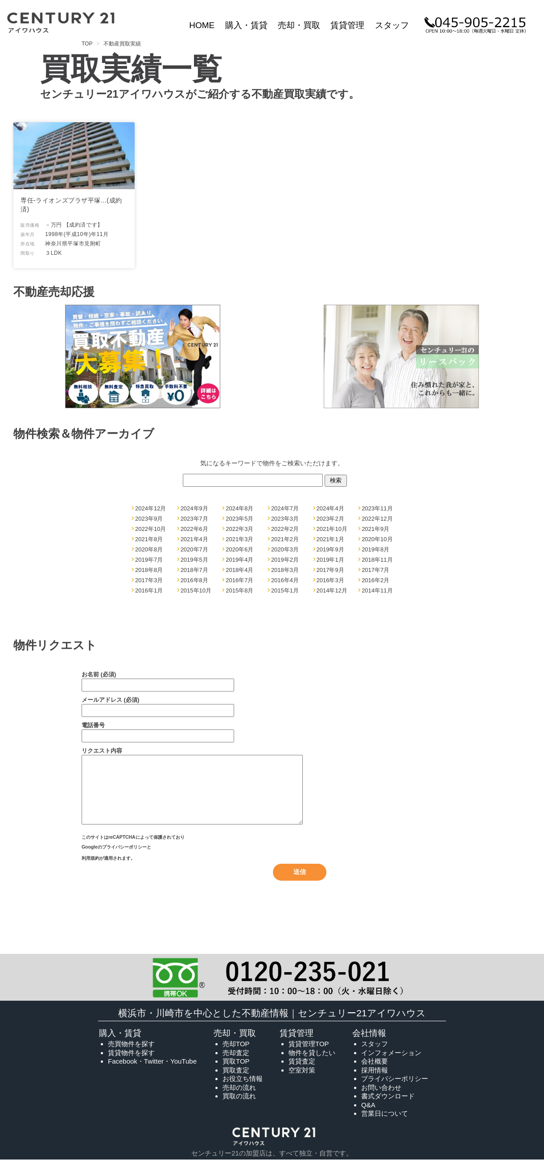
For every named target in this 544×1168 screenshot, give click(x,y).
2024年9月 (194, 508)
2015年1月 (285, 590)
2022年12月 (377, 518)
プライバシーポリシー (124, 858)
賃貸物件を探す (131, 1060)
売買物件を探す (131, 1051)
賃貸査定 (301, 1068)
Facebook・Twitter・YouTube (152, 1068)
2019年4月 (239, 559)
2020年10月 (377, 539)
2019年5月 (194, 559)
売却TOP (236, 1051)
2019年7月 (149, 559)
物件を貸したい (311, 1060)
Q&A (368, 1112)
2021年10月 (332, 529)
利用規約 (90, 866)
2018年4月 (239, 570)
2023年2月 (330, 518)
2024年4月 (330, 508)
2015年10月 (196, 590)
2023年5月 (239, 518)
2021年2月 (285, 539)
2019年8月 (375, 549)
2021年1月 (330, 539)
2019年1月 (330, 559)
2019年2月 (285, 559)
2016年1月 (149, 590)
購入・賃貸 (246, 25)
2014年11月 (377, 590)
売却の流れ (239, 1094)
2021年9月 (375, 529)
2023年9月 (149, 518)
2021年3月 (239, 539)
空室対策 (301, 1077)
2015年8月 (239, 590)
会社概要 (374, 1068)
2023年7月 (194, 518)
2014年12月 (332, 590)
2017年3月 (149, 580)
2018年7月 (194, 570)
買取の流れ (239, 1103)
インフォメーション (391, 1060)
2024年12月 (150, 508)
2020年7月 (194, 549)
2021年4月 (194, 539)
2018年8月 (149, 570)
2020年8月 (149, 549)
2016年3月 (330, 580)
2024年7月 (285, 508)
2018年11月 (377, 559)
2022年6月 (194, 529)
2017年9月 (330, 570)
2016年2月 (375, 580)
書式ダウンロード (388, 1103)
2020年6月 (239, 549)
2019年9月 (330, 549)
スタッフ (392, 25)
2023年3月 (285, 518)
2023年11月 (377, 508)
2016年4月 (285, 580)
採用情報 (374, 1077)
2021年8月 (149, 539)
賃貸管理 (347, 25)
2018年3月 (285, 570)
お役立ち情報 (243, 1085)
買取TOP (236, 1068)
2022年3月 (239, 529)
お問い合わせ (381, 1094)
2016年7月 (239, 580)
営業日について (384, 1120)
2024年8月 (239, 508)
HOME (201, 25)
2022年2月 (285, 529)
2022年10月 (150, 529)
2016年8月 (194, 580)
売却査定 (236, 1060)
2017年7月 (375, 570)
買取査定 (236, 1077)
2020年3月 (285, 549)
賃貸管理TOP (308, 1051)
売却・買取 (299, 25)
